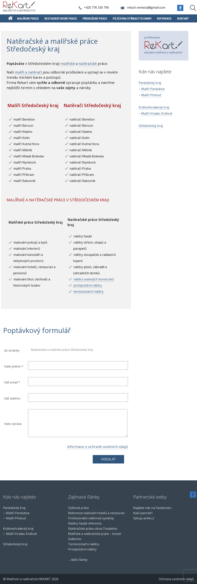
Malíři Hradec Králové (156, 113)
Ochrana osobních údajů (176, 579)
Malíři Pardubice (153, 89)
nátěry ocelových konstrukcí (93, 279)
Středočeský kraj (151, 126)
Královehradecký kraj (154, 107)
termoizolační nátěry (88, 291)
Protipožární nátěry (82, 549)
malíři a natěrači (28, 72)
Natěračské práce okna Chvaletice (92, 528)
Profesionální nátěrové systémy (91, 518)
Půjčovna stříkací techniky (132, 18)
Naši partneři (142, 513)
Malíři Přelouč (151, 95)
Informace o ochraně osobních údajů (97, 446)
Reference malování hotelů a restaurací (96, 513)
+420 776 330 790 (93, 7)
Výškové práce (78, 508)
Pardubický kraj (150, 83)
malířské (68, 63)
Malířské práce (28, 18)
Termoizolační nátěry (83, 544)
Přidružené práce (95, 18)
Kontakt (183, 18)
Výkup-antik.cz (143, 518)
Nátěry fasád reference (85, 523)
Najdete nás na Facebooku (152, 508)
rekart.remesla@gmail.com (143, 7)
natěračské (88, 63)
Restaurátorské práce (60, 18)
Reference (164, 18)
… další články (78, 560)
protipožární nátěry (87, 285)
